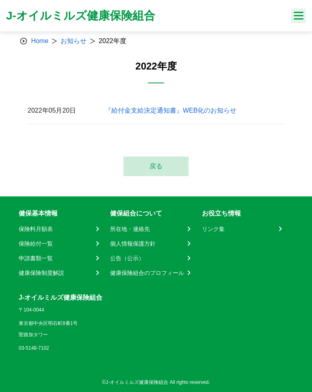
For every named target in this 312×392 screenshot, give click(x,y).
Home (39, 40)
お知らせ (74, 40)
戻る (156, 166)
